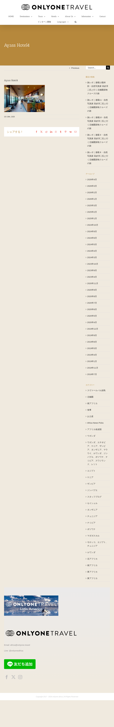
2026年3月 (92, 186)
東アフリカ (92, 572)
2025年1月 (92, 218)
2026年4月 (92, 179)
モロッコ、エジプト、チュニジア (97, 544)
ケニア (90, 477)
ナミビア (91, 523)
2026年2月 (92, 192)
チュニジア (92, 516)
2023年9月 (92, 270)
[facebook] (7, 677)
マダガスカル (93, 535)
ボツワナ (91, 529)
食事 (89, 410)
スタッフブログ (94, 497)
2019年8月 (92, 342)
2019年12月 (92, 329)
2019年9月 (92, 335)
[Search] (108, 68)
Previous (75, 68)
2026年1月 (92, 199)
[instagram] (20, 677)
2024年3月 (92, 257)
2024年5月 (92, 244)
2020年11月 (92, 283)
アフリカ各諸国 (94, 429)
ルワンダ (91, 552)
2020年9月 (92, 290)
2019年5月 (92, 348)
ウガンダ (91, 436)
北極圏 (90, 397)
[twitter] (13, 677)
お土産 (90, 416)
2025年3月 (92, 205)
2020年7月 (92, 303)
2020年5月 (92, 316)
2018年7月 (92, 374)
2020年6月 (92, 309)
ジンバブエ (92, 490)
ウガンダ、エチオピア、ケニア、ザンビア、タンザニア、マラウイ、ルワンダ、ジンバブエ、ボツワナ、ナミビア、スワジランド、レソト (97, 453)
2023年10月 (92, 264)
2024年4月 (92, 251)
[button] (75, 22)
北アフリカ (92, 559)
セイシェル (92, 503)
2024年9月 (92, 231)
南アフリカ (92, 403)
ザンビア (91, 484)
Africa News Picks (95, 423)
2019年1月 (92, 361)
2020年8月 (92, 296)
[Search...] (96, 68)
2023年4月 (92, 277)
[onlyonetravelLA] (31, 596)
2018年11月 (92, 368)
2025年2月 (92, 212)
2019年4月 (92, 355)
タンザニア (92, 510)
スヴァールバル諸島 (96, 390)
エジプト (91, 471)
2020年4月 (92, 322)
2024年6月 (92, 238)
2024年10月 (92, 225)
